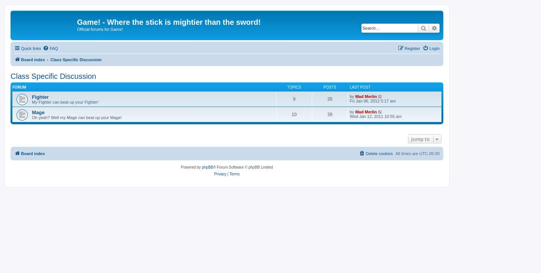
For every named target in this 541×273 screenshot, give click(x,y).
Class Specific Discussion (53, 76)
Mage (38, 112)
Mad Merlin (366, 96)
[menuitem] (50, 48)
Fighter (40, 97)
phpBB (207, 167)
